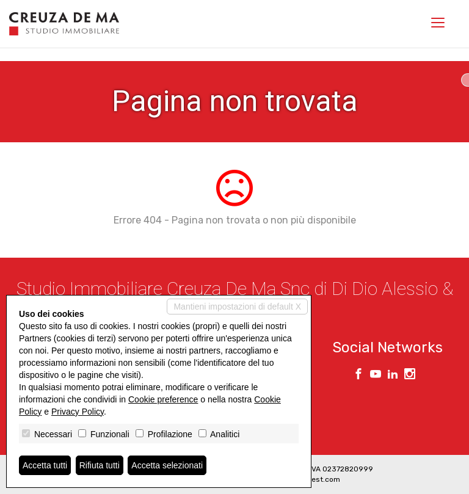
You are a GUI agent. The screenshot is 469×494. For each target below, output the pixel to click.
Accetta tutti (45, 465)
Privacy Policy (77, 411)
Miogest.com (317, 479)
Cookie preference (163, 399)
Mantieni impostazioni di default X (237, 306)
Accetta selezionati (167, 465)
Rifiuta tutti (99, 465)
